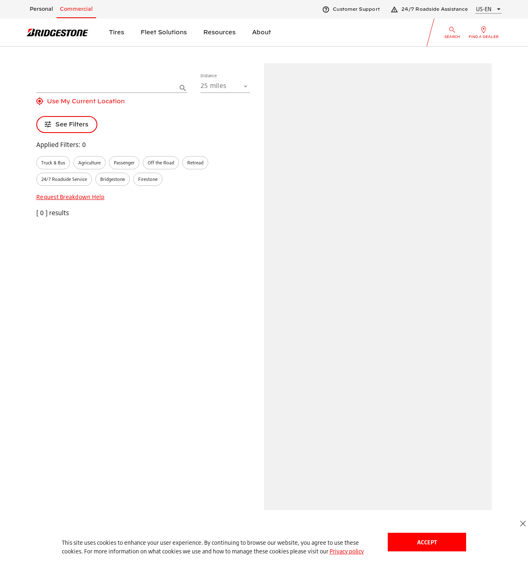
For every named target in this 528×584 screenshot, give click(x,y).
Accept (427, 542)
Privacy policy (347, 551)
